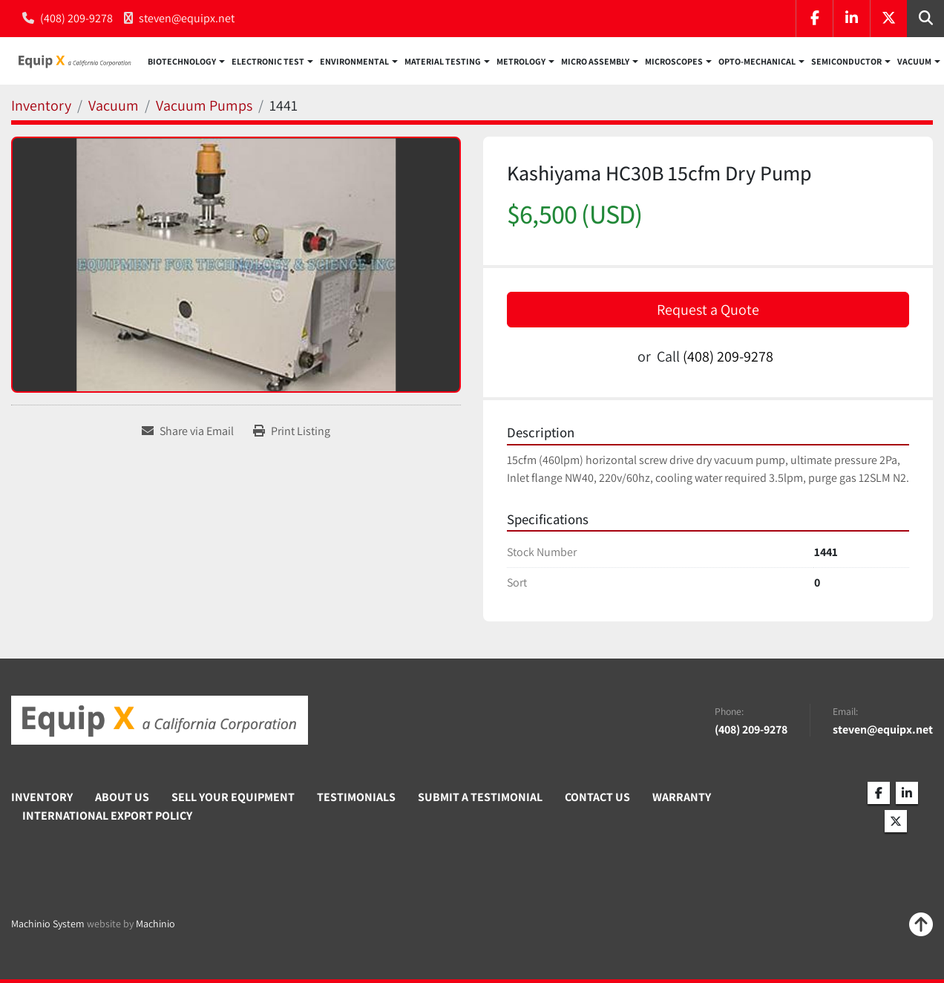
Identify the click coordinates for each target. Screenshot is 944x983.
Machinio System (48, 923)
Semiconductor (846, 62)
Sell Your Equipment (233, 797)
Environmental (354, 62)
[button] (186, 62)
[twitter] (888, 18)
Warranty (681, 797)
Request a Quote (708, 311)
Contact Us (597, 797)
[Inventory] (41, 107)
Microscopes (674, 62)
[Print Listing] (291, 433)
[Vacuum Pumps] (204, 107)
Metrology (520, 62)
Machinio (155, 923)
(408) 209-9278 (76, 18)
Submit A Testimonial (480, 797)
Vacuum (914, 62)
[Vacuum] (113, 107)
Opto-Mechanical (757, 62)
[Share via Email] (187, 433)
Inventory (42, 797)
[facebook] (814, 18)
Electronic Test (268, 62)
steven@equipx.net (187, 18)
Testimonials (356, 797)
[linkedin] (851, 18)
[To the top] (921, 924)
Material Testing (442, 62)
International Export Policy (107, 815)
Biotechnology (182, 62)
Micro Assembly (595, 62)
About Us (122, 797)
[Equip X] (159, 720)
